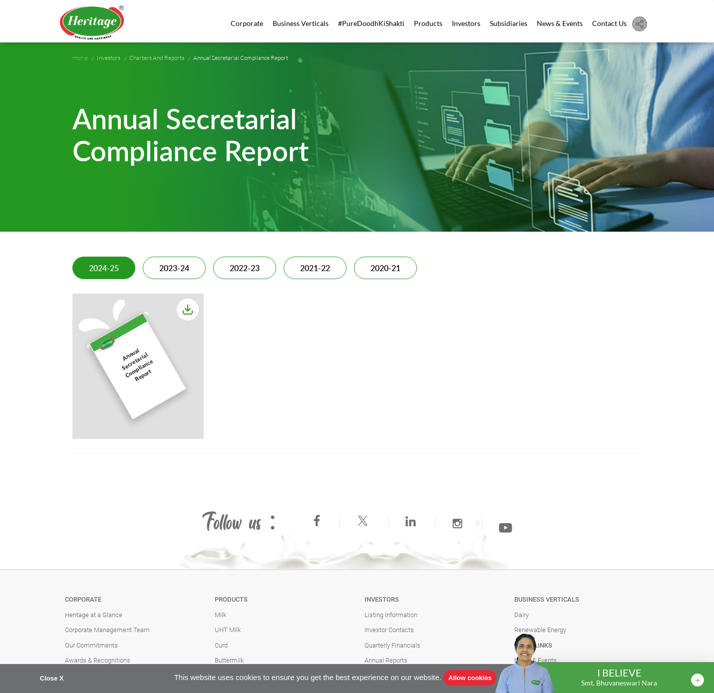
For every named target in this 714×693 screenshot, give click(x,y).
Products (428, 23)
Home (80, 57)
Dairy (521, 615)
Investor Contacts (389, 630)
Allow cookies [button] (470, 678)
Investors (466, 23)
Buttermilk (229, 660)
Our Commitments (91, 645)
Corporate (247, 23)
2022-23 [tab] (245, 269)
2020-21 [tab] (385, 269)
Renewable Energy (540, 630)
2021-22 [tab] (315, 269)
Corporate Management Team (107, 630)
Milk (220, 615)
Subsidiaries (508, 23)
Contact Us (609, 23)
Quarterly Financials (392, 645)
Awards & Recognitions (97, 660)
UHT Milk (228, 630)
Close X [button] (52, 678)
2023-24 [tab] (174, 269)
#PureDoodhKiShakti (371, 23)
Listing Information (390, 615)
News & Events (560, 23)
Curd (221, 645)
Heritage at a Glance (93, 615)
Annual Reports (385, 660)
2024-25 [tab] (104, 269)
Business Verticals (301, 23)
